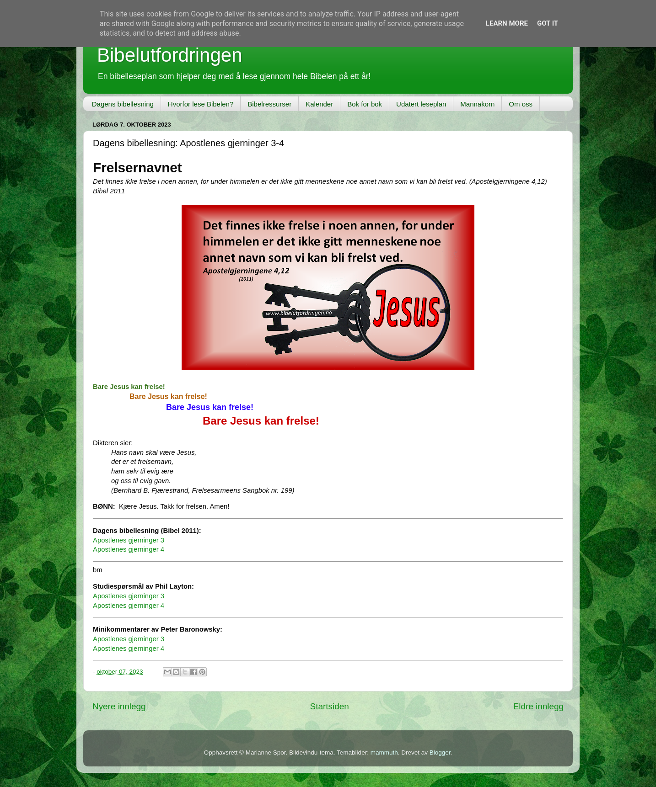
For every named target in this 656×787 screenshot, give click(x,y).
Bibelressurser (269, 104)
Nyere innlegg (119, 706)
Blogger (440, 752)
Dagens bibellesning (123, 104)
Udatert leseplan (421, 104)
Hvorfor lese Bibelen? (200, 104)
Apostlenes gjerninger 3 (128, 540)
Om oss (520, 104)
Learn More (507, 23)
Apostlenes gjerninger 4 (128, 549)
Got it (547, 23)
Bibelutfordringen (169, 55)
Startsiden (329, 706)
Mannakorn (477, 104)
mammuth (384, 752)
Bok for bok (364, 104)
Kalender (319, 104)
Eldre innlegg (538, 706)
